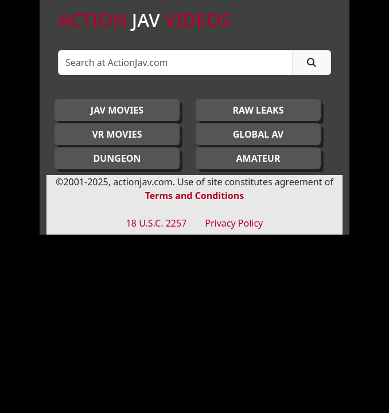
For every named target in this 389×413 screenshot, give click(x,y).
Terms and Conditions (194, 195)
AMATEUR (258, 158)
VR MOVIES (117, 134)
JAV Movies (117, 110)
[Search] (175, 62)
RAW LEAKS (258, 110)
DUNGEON (117, 158)
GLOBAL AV (258, 134)
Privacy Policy (234, 223)
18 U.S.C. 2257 (156, 223)
